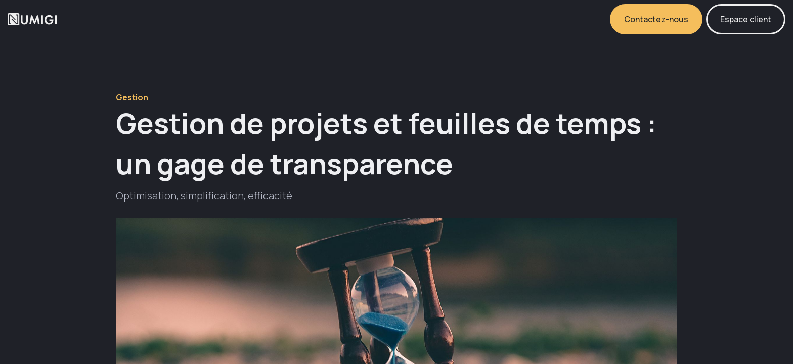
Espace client (745, 19)
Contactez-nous (656, 19)
